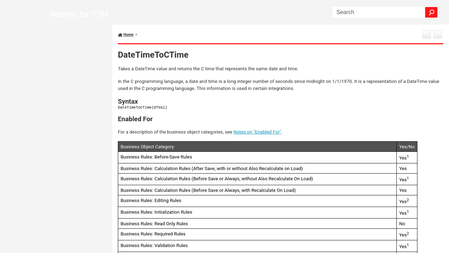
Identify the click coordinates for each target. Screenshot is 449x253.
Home (128, 34)
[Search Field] (385, 12)
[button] (431, 12)
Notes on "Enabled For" (257, 132)
